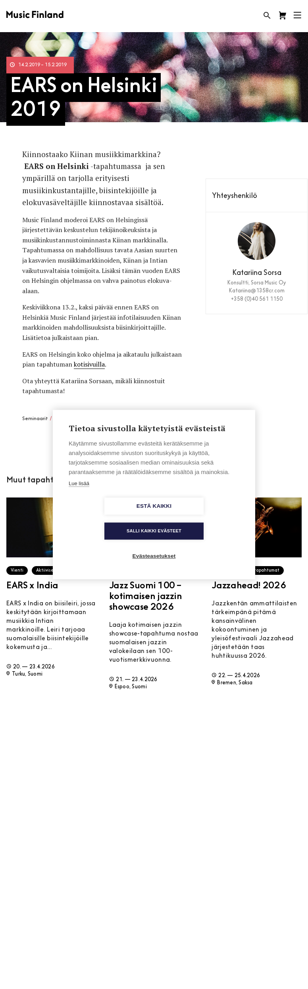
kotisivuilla (89, 364)
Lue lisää (79, 496)
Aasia (128, 419)
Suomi (144, 419)
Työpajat (108, 419)
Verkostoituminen (74, 419)
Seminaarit (35, 419)
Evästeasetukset (154, 544)
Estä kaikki (108, 519)
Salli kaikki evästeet (199, 518)
